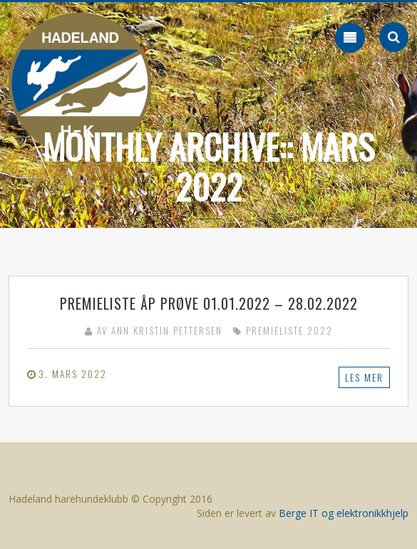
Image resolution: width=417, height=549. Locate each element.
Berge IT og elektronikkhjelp (343, 513)
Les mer (364, 377)
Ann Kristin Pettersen (166, 330)
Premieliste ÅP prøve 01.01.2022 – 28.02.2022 (209, 303)
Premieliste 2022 (289, 330)
